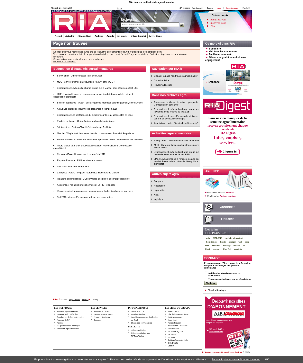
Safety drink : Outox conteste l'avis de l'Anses (79, 75)
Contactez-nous (137, 311)
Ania (156, 194)
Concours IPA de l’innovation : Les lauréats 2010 (81, 154)
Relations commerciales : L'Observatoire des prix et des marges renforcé (93, 179)
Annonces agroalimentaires (68, 329)
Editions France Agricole (178, 340)
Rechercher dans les (220, 192)
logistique (158, 199)
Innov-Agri (172, 320)
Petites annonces (175, 317)
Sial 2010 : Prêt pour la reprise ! (73, 166)
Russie (223, 242)
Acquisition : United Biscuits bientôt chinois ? (176, 123)
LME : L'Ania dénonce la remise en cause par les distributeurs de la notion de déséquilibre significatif (176, 161)
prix (208, 238)
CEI (240, 242)
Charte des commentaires (141, 323)
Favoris (210, 8)
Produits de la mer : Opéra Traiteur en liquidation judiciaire (86, 121)
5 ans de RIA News (102, 317)
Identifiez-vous (218, 19)
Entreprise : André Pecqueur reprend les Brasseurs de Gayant (88, 172)
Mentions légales (138, 314)
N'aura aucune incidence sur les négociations (229, 279)
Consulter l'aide (161, 80)
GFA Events (173, 343)
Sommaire (215, 48)
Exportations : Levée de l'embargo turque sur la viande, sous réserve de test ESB (97, 88)
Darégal (232, 242)
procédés (238, 249)
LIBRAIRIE (228, 219)
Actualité (69, 36)
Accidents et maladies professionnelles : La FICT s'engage (86, 185)
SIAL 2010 (217, 238)
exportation (159, 190)
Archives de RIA (63, 320)
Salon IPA (216, 245)
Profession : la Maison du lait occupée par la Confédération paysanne (176, 103)
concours (216, 249)
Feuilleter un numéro (221, 54)
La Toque (172, 334)
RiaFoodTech (173, 311)
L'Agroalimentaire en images (68, 326)
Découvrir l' (216, 330)
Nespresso (159, 185)
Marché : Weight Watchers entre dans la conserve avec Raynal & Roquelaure (95, 133)
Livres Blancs (155, 36)
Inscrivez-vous (218, 22)
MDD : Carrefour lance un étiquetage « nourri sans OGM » (86, 82)
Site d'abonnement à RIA (178, 314)
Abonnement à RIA (102, 311)
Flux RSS (246, 8)
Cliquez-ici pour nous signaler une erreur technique (78, 59)
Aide (212, 26)
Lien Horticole (173, 329)
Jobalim (171, 346)
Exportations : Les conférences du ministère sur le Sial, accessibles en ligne (95, 115)
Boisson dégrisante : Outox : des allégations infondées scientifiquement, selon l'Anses (100, 102)
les (221, 196)
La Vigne (171, 337)
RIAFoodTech (84, 36)
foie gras (158, 181)
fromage (226, 245)
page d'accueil (74, 299)
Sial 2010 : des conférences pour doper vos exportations (85, 197)
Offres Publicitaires (138, 330)
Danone (236, 245)
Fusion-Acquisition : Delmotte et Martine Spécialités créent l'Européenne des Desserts (100, 139)
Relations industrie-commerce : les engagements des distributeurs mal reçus (95, 191)
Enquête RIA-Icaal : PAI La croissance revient (79, 160)
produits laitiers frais (234, 238)
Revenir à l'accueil (163, 85)
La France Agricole (175, 331)
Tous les (217, 290)
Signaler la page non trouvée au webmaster (176, 76)
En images (122, 36)
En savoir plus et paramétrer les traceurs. (236, 359)
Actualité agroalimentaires (67, 311)
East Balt (227, 249)
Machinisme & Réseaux (177, 326)
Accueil (58, 36)
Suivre (119, 8)
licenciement (211, 242)
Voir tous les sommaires (223, 51)
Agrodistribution (174, 323)
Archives (99, 36)
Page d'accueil (197, 8)
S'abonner (214, 82)
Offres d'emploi (138, 36)
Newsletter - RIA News (103, 314)
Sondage (97, 320)
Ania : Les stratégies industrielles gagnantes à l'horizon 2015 (87, 109)
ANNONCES (227, 207)
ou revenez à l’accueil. (64, 61)
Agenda (110, 36)
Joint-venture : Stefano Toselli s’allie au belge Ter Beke (84, 127)
